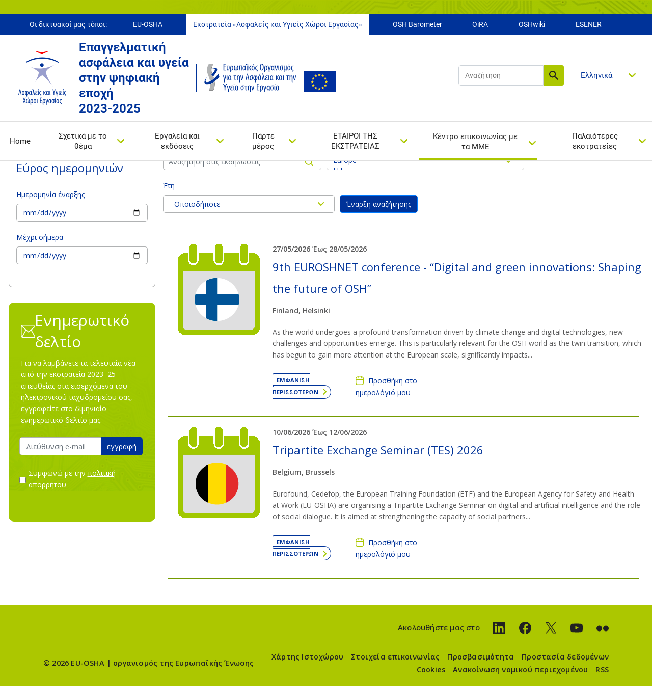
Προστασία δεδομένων (565, 657)
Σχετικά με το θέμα (83, 141)
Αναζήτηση (554, 75)
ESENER (589, 24)
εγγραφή (122, 446)
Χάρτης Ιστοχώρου (307, 657)
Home (20, 141)
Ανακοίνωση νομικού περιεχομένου (520, 669)
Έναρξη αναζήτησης (378, 204)
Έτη (169, 185)
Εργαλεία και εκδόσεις (177, 141)
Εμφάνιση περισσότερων (295, 385)
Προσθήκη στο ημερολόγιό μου (386, 386)
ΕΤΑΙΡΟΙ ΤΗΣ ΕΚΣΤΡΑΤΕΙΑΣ (355, 141)
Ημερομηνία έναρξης (50, 194)
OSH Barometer (417, 24)
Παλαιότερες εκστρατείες (595, 141)
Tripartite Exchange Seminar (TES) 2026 (378, 449)
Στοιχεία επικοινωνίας (395, 657)
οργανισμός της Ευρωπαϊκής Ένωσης (183, 663)
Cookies (431, 669)
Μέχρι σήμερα (39, 237)
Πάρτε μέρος (263, 141)
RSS (602, 669)
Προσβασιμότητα (480, 657)
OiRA (480, 24)
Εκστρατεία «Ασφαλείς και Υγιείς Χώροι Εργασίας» (277, 24)
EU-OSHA (147, 24)
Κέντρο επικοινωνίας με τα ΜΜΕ (475, 141)
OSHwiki (532, 24)
